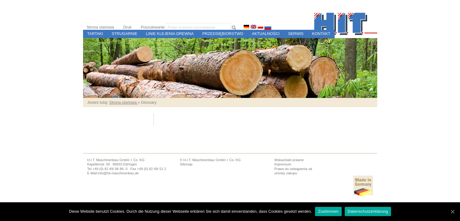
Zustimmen (328, 211)
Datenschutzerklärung (368, 211)
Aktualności (265, 33)
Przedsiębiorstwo (222, 33)
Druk (127, 27)
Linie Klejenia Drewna (170, 33)
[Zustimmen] (452, 211)
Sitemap (186, 164)
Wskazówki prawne (289, 160)
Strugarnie (124, 33)
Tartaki (95, 33)
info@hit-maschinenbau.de (118, 173)
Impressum (282, 164)
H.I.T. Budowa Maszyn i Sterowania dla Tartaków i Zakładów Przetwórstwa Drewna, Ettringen (345, 24)
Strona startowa (100, 27)
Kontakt (321, 33)
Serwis (295, 33)
